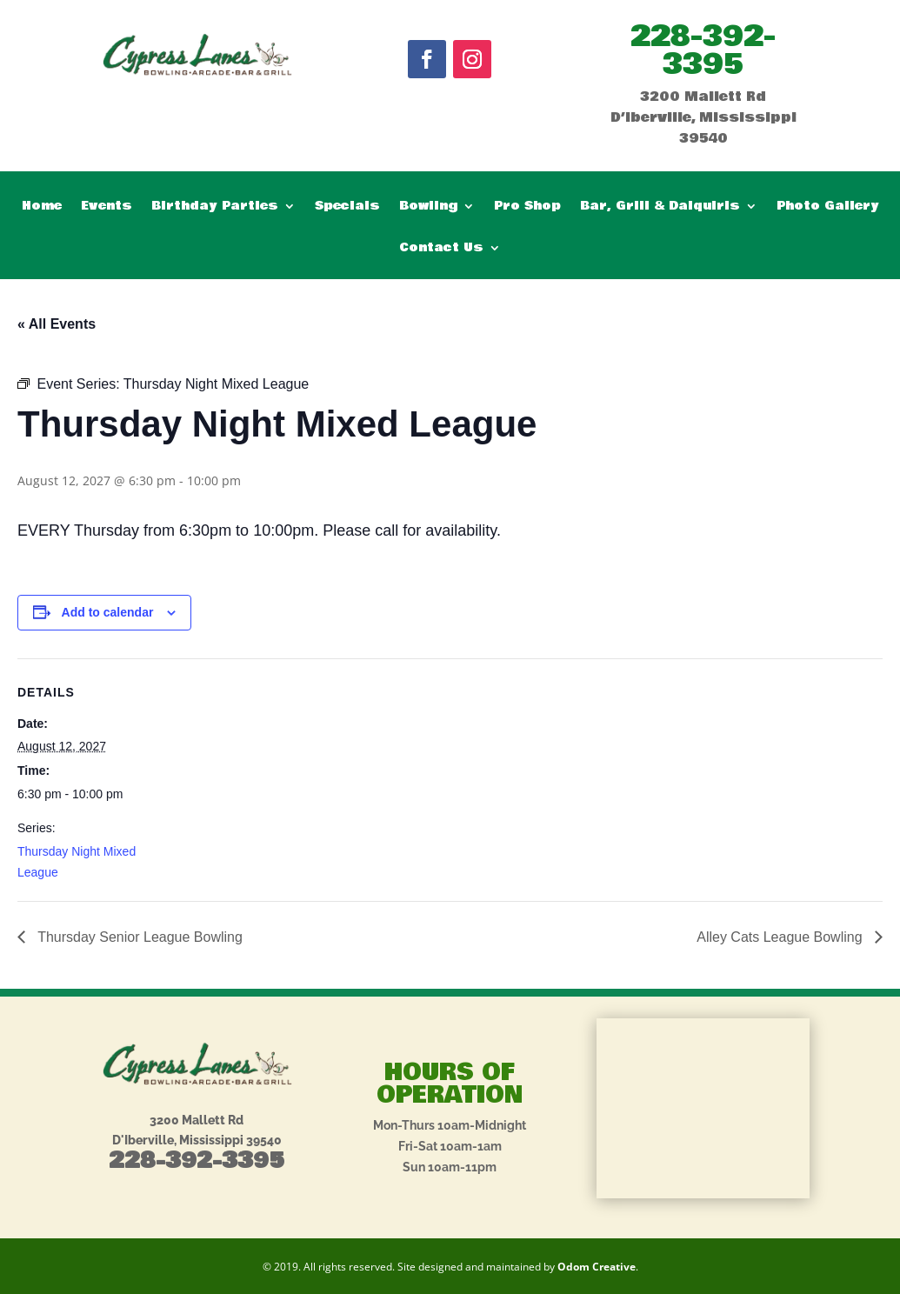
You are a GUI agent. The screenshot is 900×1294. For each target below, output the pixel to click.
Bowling (428, 207)
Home (42, 207)
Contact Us (441, 249)
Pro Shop (527, 207)
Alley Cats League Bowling (781, 937)
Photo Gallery (828, 207)
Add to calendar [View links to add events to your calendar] (108, 612)
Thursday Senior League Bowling (138, 937)
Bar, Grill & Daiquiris (660, 207)
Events (106, 207)
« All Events (56, 324)
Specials (347, 207)
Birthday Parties (214, 207)
